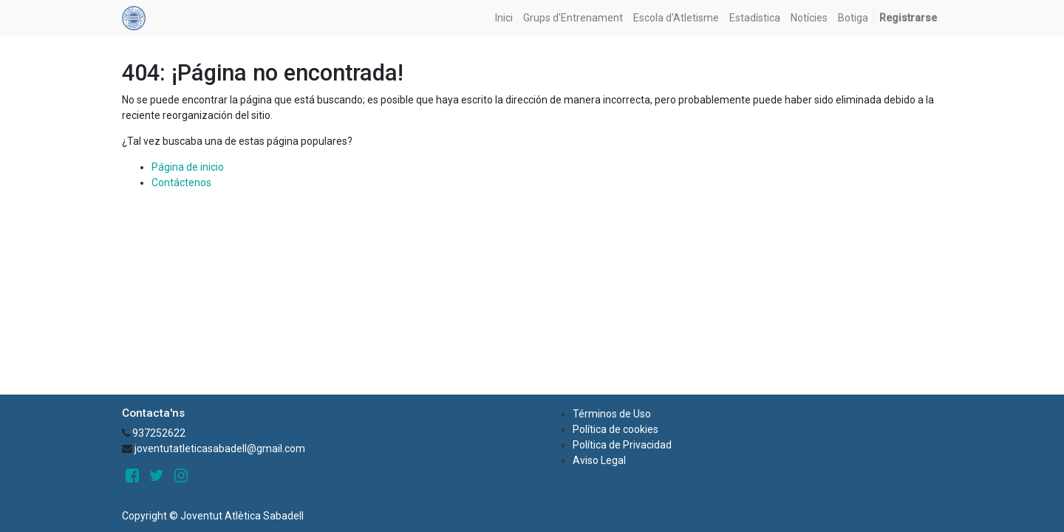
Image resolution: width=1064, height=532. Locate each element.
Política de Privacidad (622, 445)
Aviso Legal (599, 460)
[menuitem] (504, 18)
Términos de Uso (612, 414)
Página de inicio (187, 167)
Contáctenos (181, 182)
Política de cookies (615, 429)
